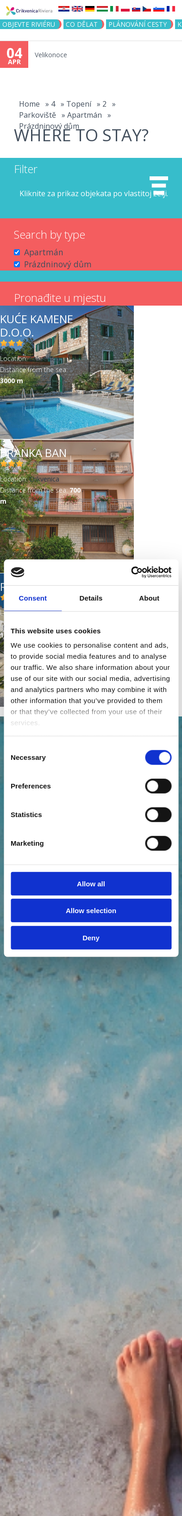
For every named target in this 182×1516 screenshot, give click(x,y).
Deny (91, 937)
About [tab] (149, 598)
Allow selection (91, 910)
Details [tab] (91, 598)
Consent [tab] (33, 598)
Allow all (91, 883)
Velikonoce (51, 54)
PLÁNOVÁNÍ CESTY (137, 24)
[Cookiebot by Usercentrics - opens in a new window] (131, 572)
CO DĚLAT (82, 24)
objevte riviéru (28, 24)
